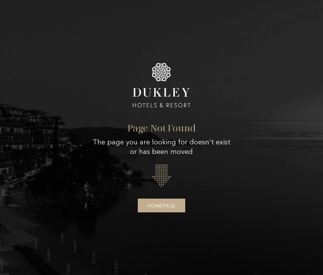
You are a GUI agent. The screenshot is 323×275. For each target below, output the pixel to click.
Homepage (161, 205)
